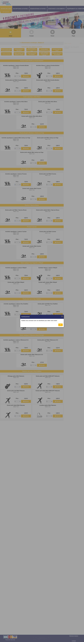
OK (60, 324)
